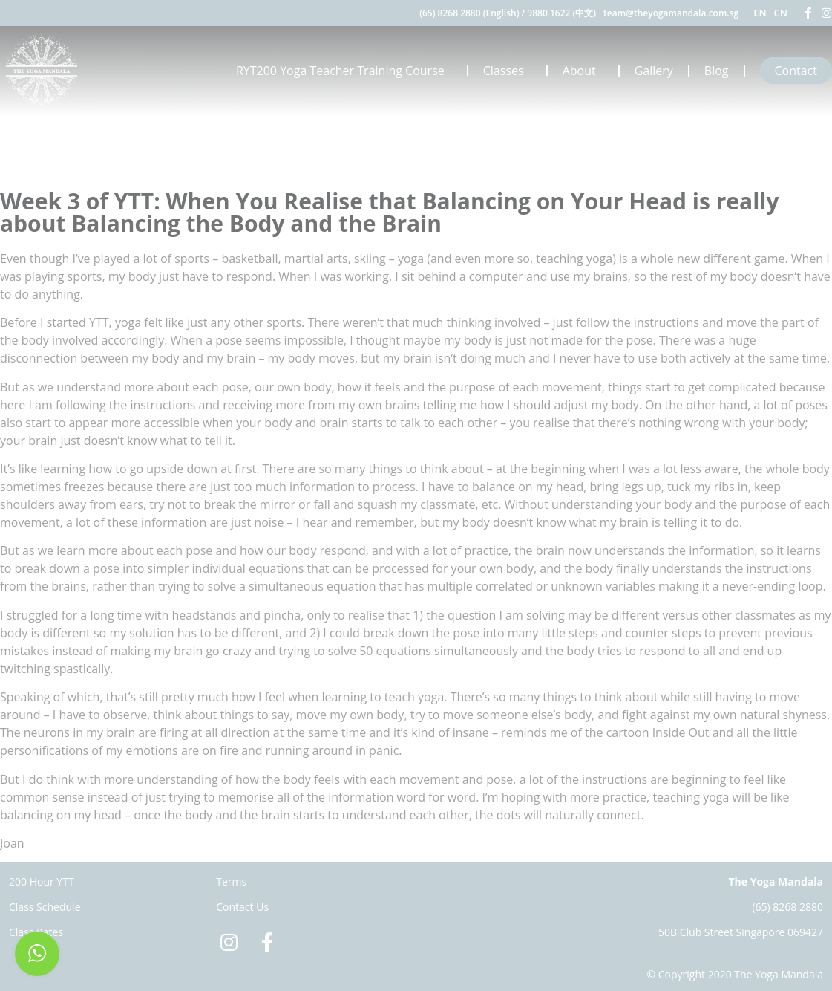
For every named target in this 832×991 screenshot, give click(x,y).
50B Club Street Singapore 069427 (740, 932)
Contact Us (242, 907)
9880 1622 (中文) (561, 13)
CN (780, 12)
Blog (716, 70)
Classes (507, 70)
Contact (796, 70)
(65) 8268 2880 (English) (469, 13)
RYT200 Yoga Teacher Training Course (344, 70)
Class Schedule (45, 907)
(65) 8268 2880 (787, 907)
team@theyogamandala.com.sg (670, 13)
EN (759, 12)
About (583, 70)
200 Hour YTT (41, 881)
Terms (231, 881)
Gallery (654, 70)
